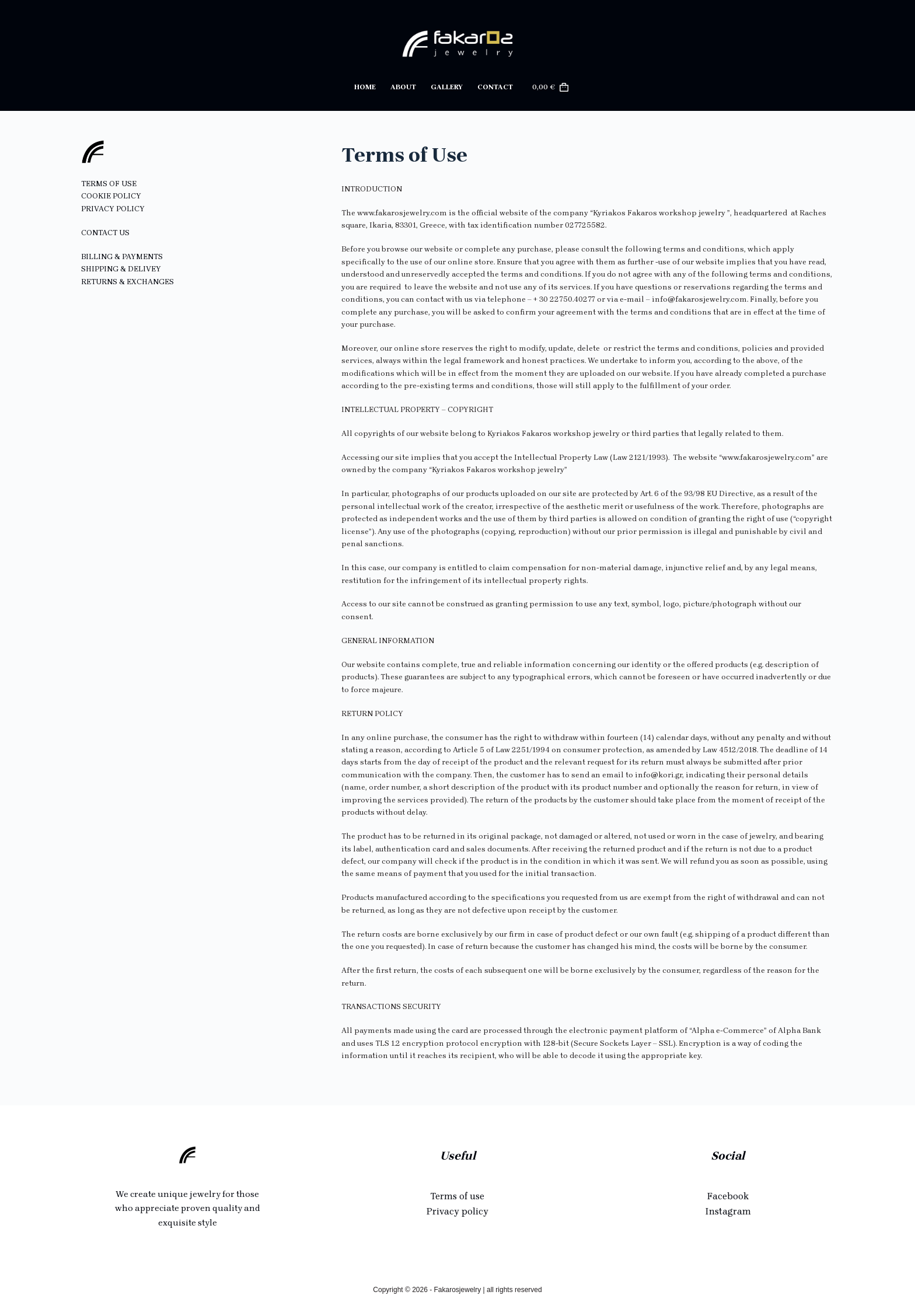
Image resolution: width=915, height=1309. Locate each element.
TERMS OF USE (109, 183)
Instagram (728, 1211)
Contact (495, 87)
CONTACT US (105, 232)
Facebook (728, 1196)
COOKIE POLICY (111, 195)
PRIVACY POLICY (113, 208)
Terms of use (457, 1196)
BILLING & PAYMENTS (122, 256)
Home (365, 87)
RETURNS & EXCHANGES (127, 281)
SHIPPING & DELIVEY (121, 268)
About (403, 87)
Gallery (447, 87)
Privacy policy (457, 1211)
